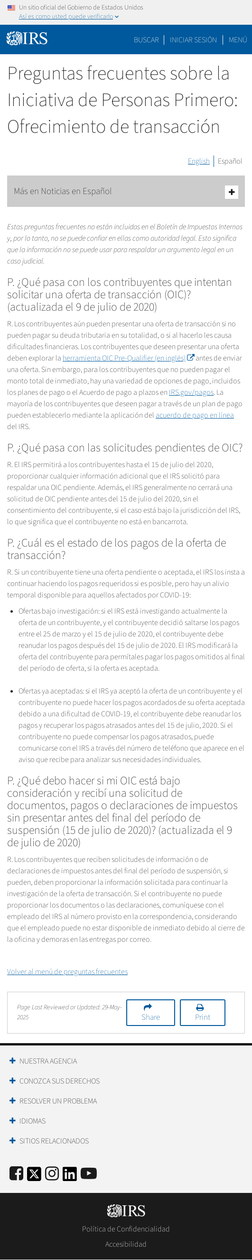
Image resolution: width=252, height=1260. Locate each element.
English (199, 161)
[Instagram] (52, 1174)
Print (202, 1017)
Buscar (146, 40)
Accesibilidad (126, 1244)
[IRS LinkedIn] (70, 1177)
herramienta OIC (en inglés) (128, 358)
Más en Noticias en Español (126, 192)
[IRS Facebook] (16, 1174)
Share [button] (150, 1017)
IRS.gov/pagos (191, 392)
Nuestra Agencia (48, 1061)
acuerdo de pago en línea (195, 415)
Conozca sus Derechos (59, 1081)
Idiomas (32, 1121)
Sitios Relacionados (54, 1141)
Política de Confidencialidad (126, 1229)
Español (230, 161)
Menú (238, 40)
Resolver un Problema (58, 1101)
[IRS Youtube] (89, 1174)
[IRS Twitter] (34, 1177)
